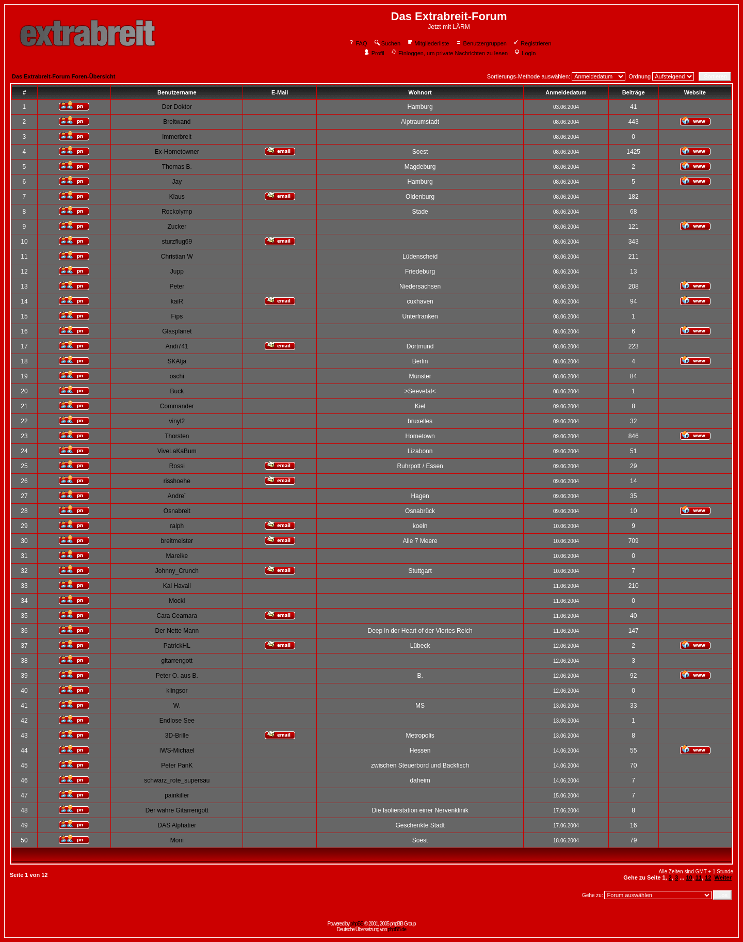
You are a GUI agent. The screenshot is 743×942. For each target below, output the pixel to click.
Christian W (177, 256)
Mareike (177, 556)
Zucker (177, 226)
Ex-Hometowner (177, 151)
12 (708, 877)
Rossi (177, 466)
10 (689, 877)
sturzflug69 (176, 241)
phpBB (356, 924)
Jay (177, 181)
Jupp (177, 271)
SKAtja (177, 361)
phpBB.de (396, 929)
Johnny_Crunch (177, 570)
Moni (177, 840)
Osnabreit (177, 511)
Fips (177, 316)
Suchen (387, 43)
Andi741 (177, 346)
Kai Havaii (177, 585)
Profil (374, 53)
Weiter (723, 877)
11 (699, 877)
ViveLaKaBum (177, 451)
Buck (177, 391)
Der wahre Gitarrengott (177, 810)
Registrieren (532, 43)
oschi (177, 376)
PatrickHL (177, 645)
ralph (177, 526)
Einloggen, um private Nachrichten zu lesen (449, 53)
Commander (177, 406)
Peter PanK (176, 765)
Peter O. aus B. (177, 675)
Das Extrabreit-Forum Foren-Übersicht (63, 76)
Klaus (177, 196)
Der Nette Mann (177, 630)
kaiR (177, 301)
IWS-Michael (177, 750)
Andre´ (177, 496)
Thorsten (177, 436)
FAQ (357, 43)
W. (177, 705)
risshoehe (177, 481)
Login (525, 53)
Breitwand (176, 121)
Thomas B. (177, 166)
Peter (177, 286)
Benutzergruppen (481, 43)
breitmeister (177, 541)
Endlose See (177, 720)
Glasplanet (176, 331)
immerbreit (177, 136)
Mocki (177, 600)
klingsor (176, 690)
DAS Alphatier (176, 825)
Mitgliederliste (428, 43)
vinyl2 (177, 421)
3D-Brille (177, 735)
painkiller (177, 795)
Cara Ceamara (176, 615)
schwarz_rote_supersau (176, 780)
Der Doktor (177, 106)
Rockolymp (176, 211)
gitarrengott (176, 660)
